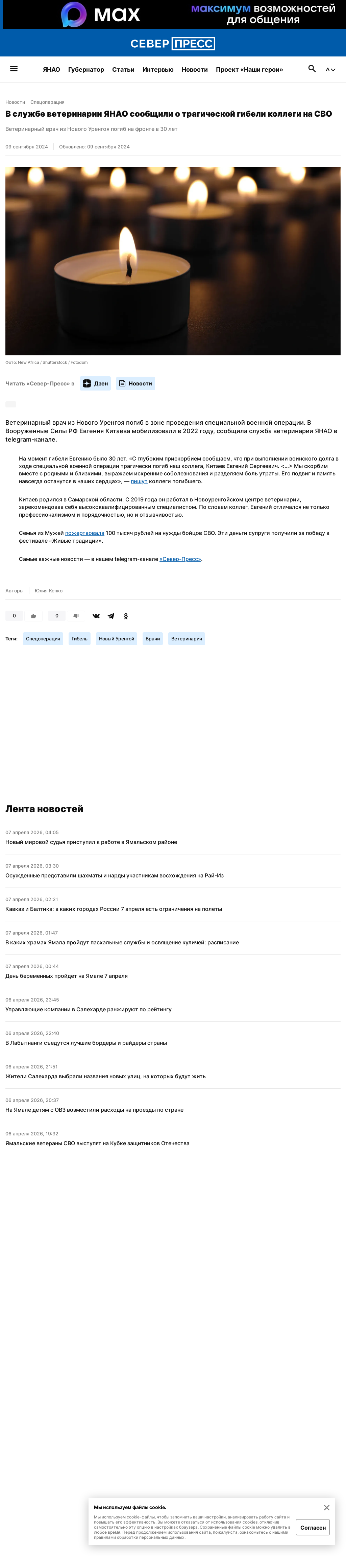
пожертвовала (84, 532)
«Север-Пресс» (180, 559)
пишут (139, 481)
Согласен (313, 1527)
